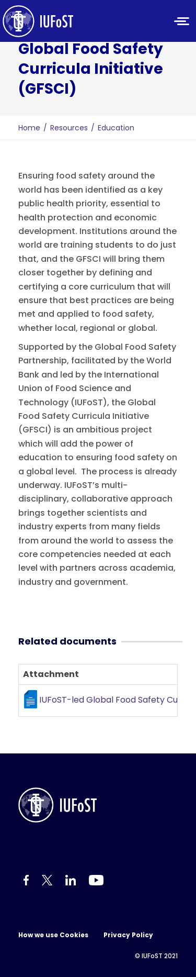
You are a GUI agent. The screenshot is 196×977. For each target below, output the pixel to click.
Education (116, 128)
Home (29, 128)
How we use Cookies (53, 934)
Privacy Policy (128, 934)
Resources (69, 128)
